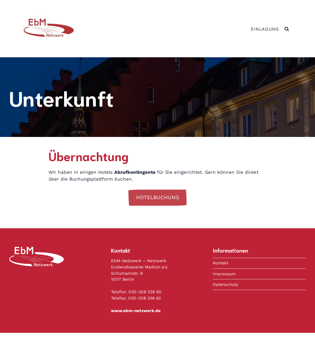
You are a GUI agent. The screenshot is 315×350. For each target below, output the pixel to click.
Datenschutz (225, 284)
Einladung (265, 29)
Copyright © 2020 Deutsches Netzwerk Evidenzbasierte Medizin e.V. (174, 341)
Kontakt (220, 263)
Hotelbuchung (157, 197)
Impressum (224, 273)
